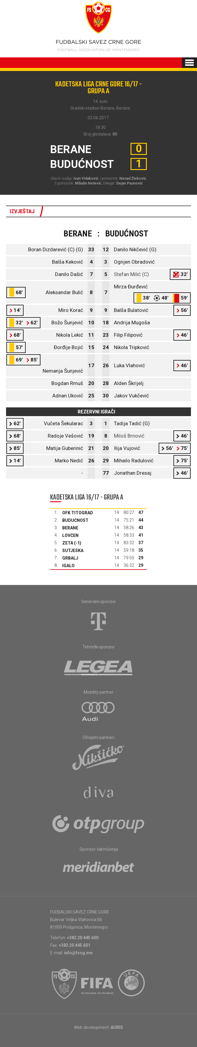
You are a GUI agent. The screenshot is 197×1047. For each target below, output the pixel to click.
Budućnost (75, 520)
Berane (70, 527)
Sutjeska (72, 550)
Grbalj (70, 558)
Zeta (67, 543)
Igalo (68, 565)
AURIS (117, 1027)
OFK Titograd (77, 512)
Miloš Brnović (129, 436)
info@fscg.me (78, 952)
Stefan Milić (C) (131, 274)
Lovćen (70, 535)
